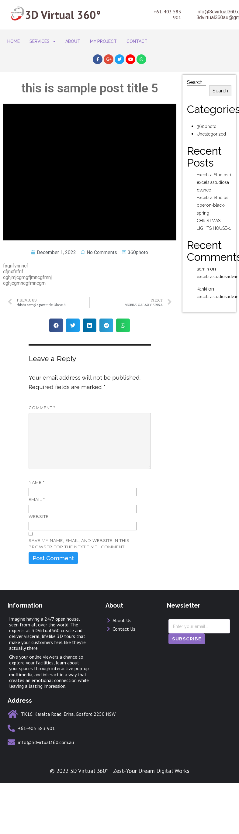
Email (37, 492)
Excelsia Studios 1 (214, 168)
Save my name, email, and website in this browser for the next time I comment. (79, 537)
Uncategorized (211, 127)
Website (39, 509)
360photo (138, 246)
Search (195, 76)
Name (37, 475)
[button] (56, 319)
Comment (42, 400)
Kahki (202, 282)
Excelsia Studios (212, 190)
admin (203, 262)
